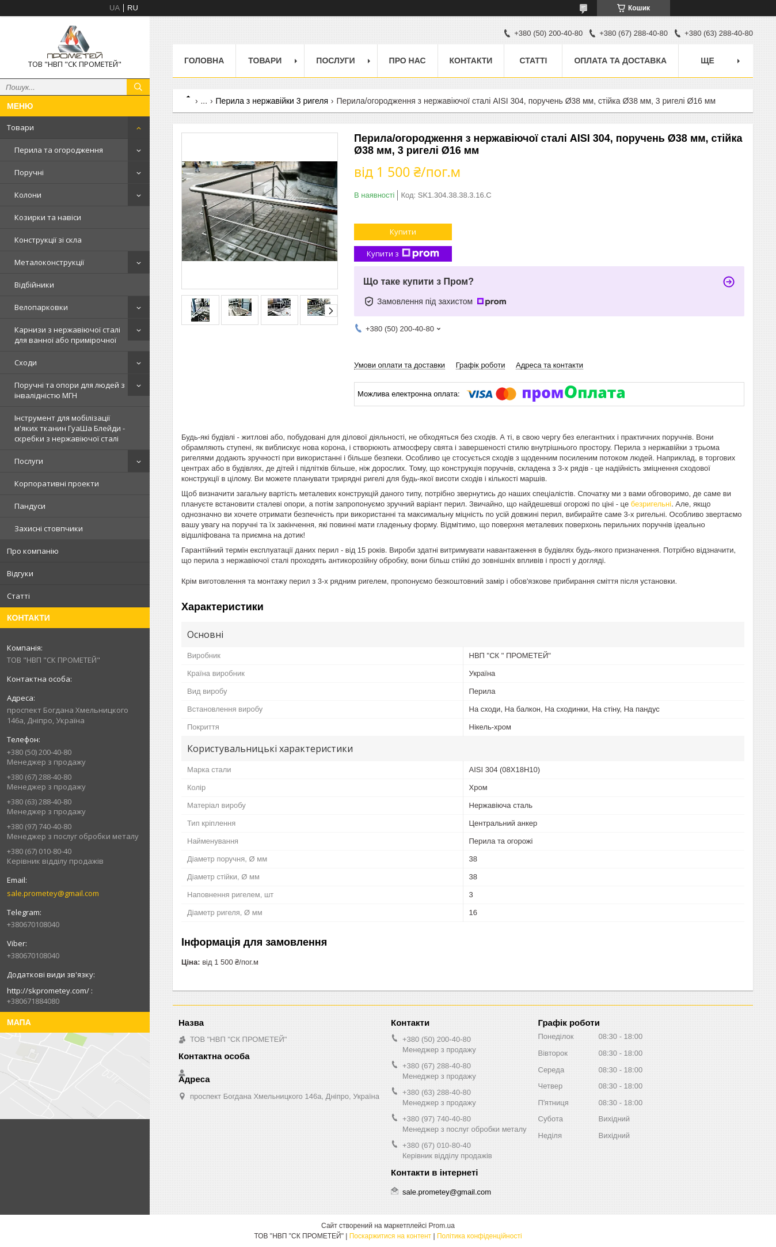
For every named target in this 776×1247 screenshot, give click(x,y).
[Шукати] (138, 87)
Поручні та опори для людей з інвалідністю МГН (69, 390)
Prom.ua (442, 1226)
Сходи (25, 362)
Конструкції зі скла (48, 240)
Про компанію (33, 551)
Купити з (403, 253)
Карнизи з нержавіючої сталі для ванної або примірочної (67, 334)
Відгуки (20, 573)
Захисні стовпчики (48, 528)
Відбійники (34, 284)
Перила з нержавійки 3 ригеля (272, 100)
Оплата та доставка (620, 60)
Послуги (28, 461)
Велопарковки (41, 307)
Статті (18, 596)
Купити (403, 231)
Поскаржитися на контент (390, 1236)
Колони (27, 195)
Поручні (29, 172)
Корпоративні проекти (56, 483)
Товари (20, 127)
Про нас (407, 60)
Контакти (471, 60)
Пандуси (29, 506)
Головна (204, 60)
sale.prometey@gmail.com (53, 893)
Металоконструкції (49, 262)
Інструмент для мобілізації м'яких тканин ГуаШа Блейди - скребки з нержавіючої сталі (69, 428)
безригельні (651, 504)
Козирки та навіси (47, 217)
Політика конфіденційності (479, 1236)
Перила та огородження (58, 150)
